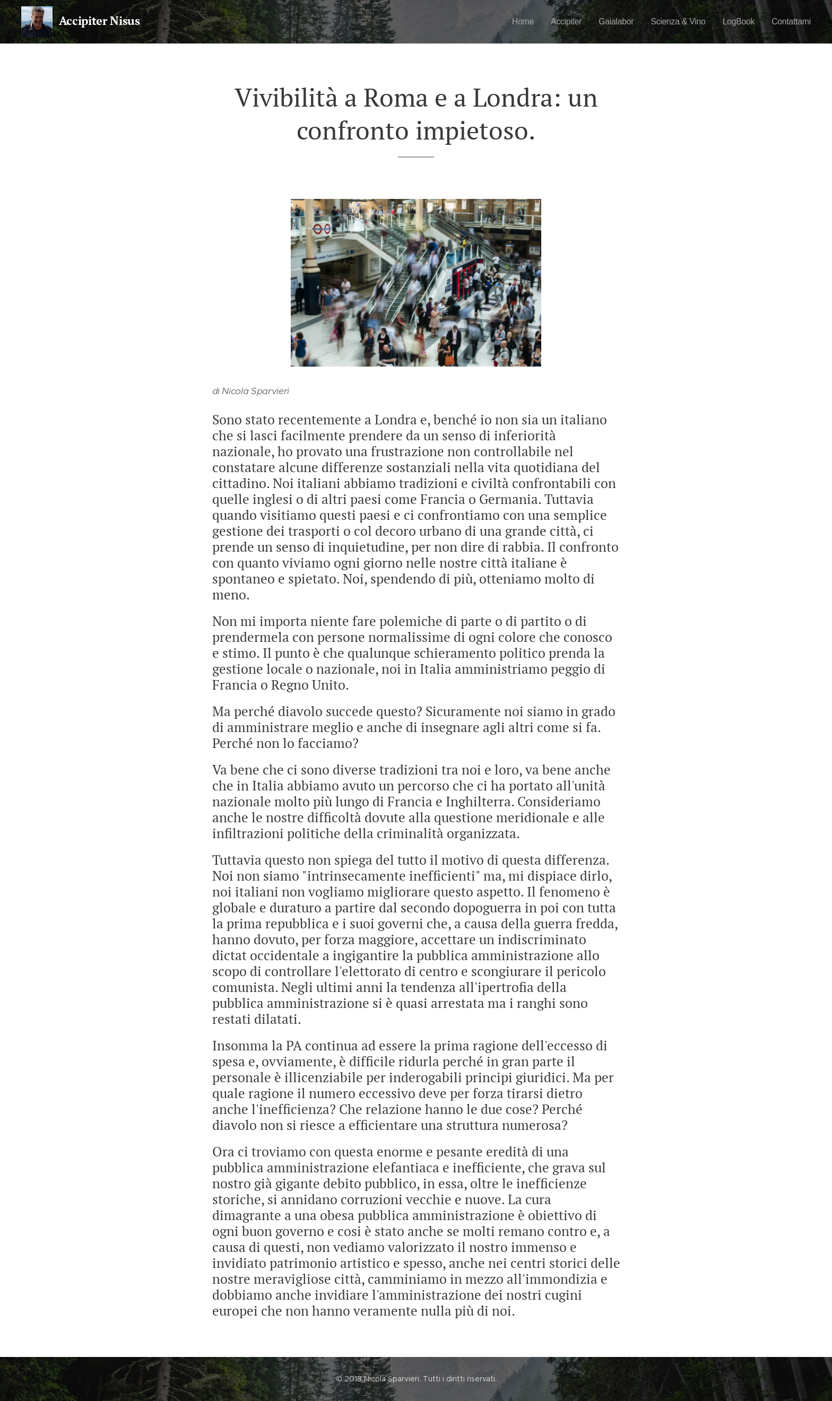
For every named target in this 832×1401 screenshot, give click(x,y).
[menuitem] (509, 21)
